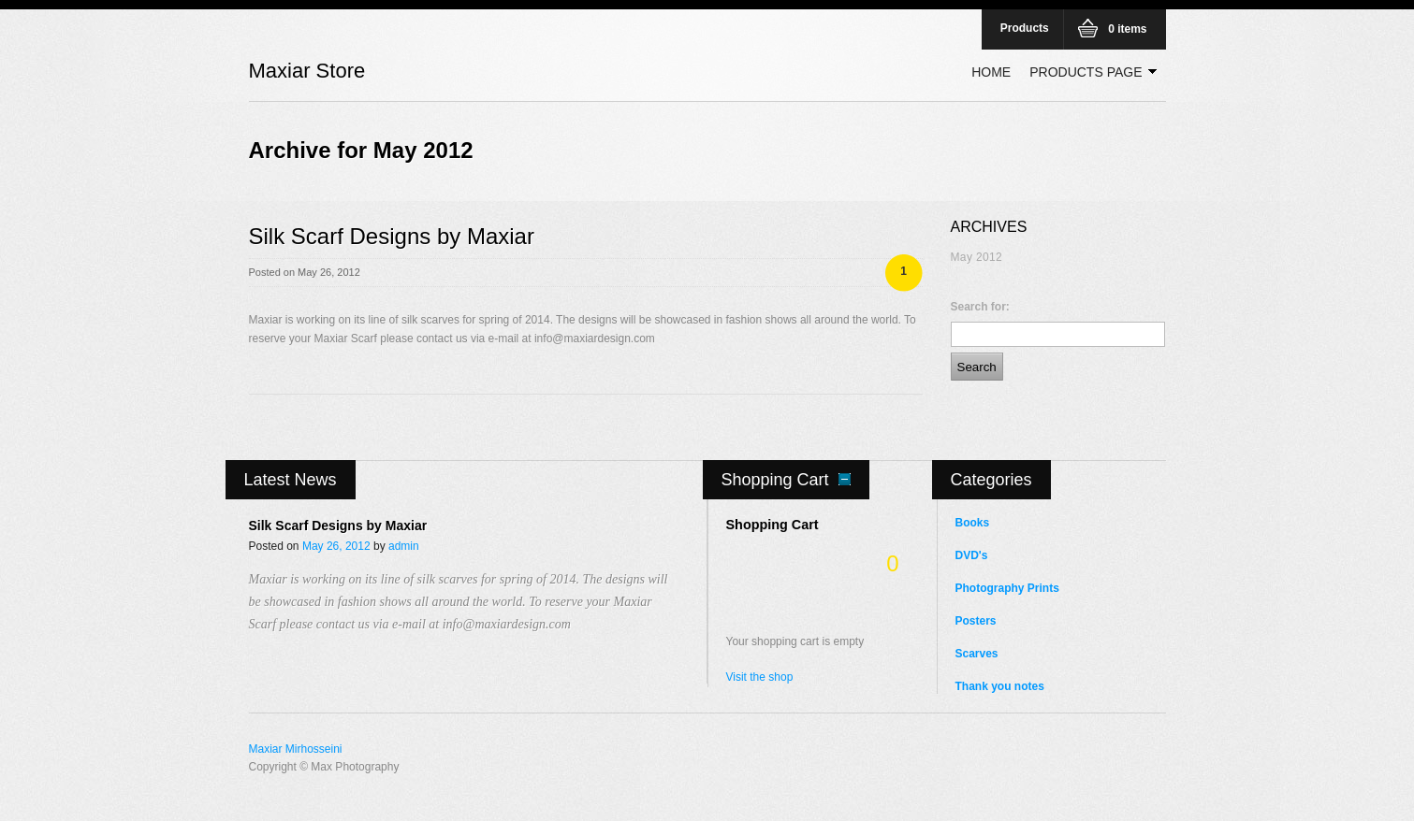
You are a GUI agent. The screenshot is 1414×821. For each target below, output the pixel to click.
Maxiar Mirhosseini (296, 749)
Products (1024, 28)
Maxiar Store (307, 70)
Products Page (1088, 74)
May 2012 (977, 257)
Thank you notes (999, 686)
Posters (976, 620)
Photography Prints (1007, 588)
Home (991, 72)
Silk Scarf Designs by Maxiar (391, 236)
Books (972, 522)
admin (403, 546)
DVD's (971, 555)
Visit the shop (760, 677)
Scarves (977, 653)
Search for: (980, 306)
